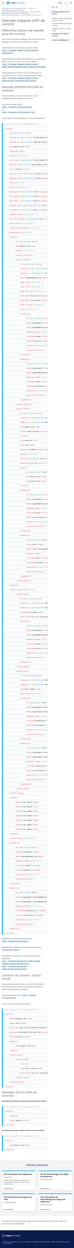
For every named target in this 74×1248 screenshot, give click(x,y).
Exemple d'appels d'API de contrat (61, 13)
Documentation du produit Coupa (12, 10)
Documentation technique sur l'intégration (15, 12)
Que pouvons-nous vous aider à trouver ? (14, 8)
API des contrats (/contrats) (10, 15)
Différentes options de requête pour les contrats (62, 19)
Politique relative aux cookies (60, 1242)
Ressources (5, 13)
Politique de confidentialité (41, 1242)
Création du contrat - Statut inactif (61, 30)
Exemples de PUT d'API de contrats (60, 35)
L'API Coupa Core (35, 12)
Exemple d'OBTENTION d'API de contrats (62, 25)
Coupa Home (7, 1243)
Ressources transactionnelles (20, 13)
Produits (31, 8)
